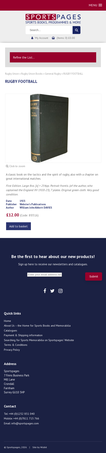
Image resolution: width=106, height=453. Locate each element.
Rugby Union (12, 73)
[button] (95, 5)
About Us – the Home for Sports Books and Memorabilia (37, 325)
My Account (41, 38)
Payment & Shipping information (23, 335)
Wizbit (43, 447)
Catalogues (10, 330)
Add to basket (18, 226)
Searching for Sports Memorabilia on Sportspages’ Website (39, 340)
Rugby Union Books (32, 73)
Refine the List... (24, 57)
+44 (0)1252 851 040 (22, 413)
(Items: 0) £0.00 (66, 38)
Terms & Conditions (15, 345)
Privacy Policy (12, 349)
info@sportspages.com (25, 423)
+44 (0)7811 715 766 (26, 418)
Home (7, 321)
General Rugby (53, 73)
